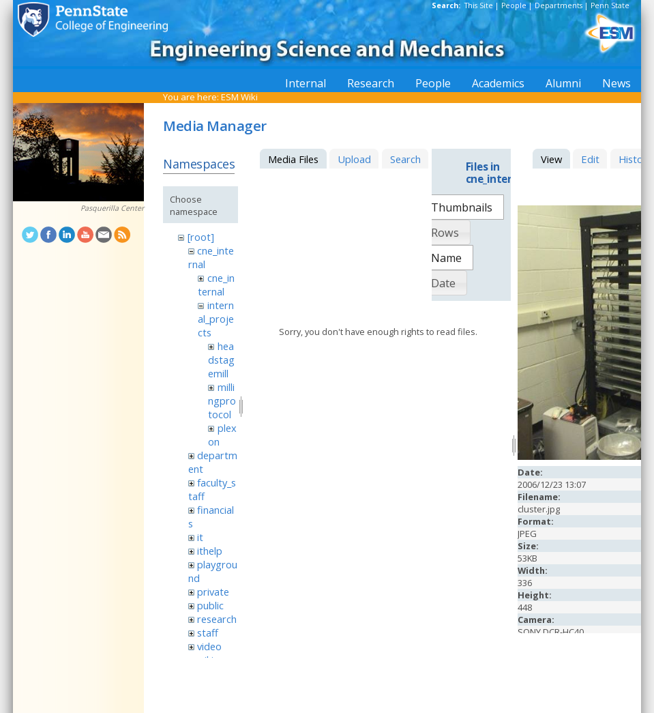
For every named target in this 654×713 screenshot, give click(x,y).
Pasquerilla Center (112, 208)
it (200, 537)
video (209, 646)
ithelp (209, 550)
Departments (558, 5)
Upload (354, 159)
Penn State (610, 5)
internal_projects (216, 318)
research (217, 619)
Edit (590, 159)
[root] (201, 237)
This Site (478, 5)
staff (207, 632)
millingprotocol (222, 400)
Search (405, 159)
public (210, 605)
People (513, 5)
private (213, 591)
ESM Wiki (239, 97)
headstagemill (221, 359)
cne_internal (216, 284)
